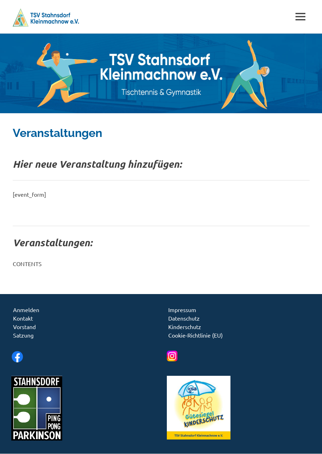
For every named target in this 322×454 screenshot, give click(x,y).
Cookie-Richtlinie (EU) (195, 335)
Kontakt (23, 318)
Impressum (182, 309)
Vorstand (24, 326)
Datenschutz (184, 318)
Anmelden (26, 309)
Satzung (23, 335)
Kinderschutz (184, 326)
